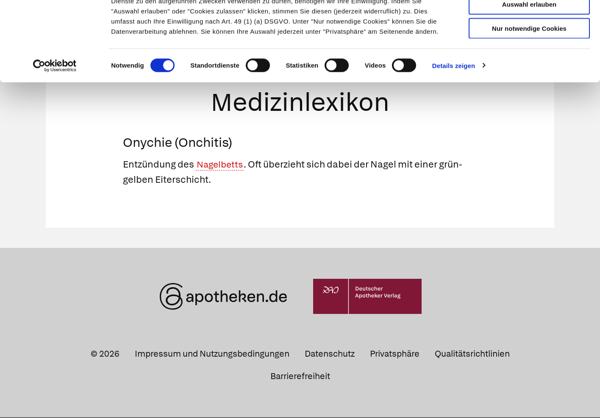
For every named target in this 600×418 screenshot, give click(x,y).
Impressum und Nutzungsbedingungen (212, 354)
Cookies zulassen (529, 20)
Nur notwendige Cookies (529, 68)
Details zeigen (453, 105)
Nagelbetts (221, 165)
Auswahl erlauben (529, 44)
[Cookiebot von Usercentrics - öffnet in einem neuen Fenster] (55, 105)
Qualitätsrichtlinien (472, 354)
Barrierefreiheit (300, 376)
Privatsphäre (394, 354)
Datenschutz (330, 354)
